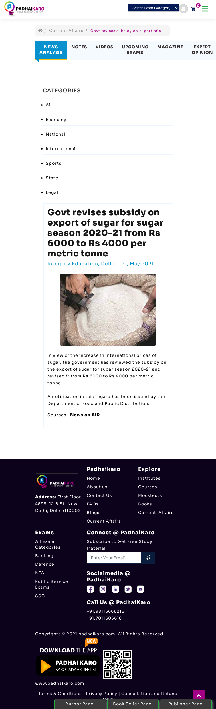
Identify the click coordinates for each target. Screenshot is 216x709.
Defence (44, 564)
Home (93, 478)
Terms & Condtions (60, 693)
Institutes (149, 478)
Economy (56, 119)
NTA (40, 572)
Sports (54, 163)
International (61, 148)
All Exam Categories (48, 544)
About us (97, 486)
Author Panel (80, 703)
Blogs (93, 512)
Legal (52, 192)
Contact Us (99, 495)
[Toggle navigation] (205, 9)
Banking (44, 555)
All (49, 104)
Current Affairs (66, 30)
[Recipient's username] (114, 557)
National (55, 134)
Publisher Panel (186, 703)
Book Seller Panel (133, 703)
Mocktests (150, 495)
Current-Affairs (156, 512)
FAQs (93, 504)
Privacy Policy (101, 693)
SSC (40, 595)
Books (145, 504)
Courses (147, 486)
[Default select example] (153, 8)
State (52, 177)
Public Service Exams (51, 584)
